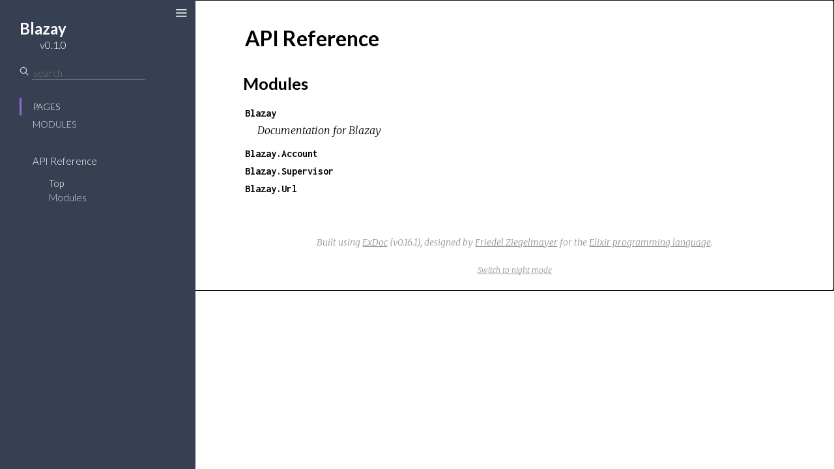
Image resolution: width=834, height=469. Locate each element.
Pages (46, 106)
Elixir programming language (650, 242)
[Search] (88, 72)
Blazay (260, 113)
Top (56, 183)
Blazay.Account (281, 153)
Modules (54, 124)
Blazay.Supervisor (289, 171)
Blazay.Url (271, 188)
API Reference (65, 161)
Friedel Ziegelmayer (516, 242)
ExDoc (375, 242)
